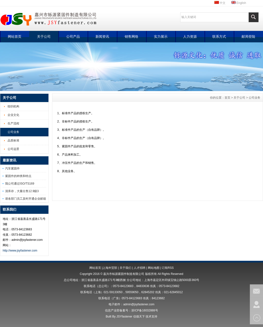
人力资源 (190, 36)
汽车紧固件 (12, 168)
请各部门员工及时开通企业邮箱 (25, 198)
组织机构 (13, 106)
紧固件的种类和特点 (18, 176)
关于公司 (44, 36)
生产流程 (13, 123)
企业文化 (13, 115)
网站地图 (154, 268)
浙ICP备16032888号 (144, 310)
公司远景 (13, 149)
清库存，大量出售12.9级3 (22, 191)
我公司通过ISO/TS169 (19, 183)
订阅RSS (168, 268)
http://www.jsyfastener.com (20, 250)
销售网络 (131, 36)
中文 (219, 3)
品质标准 (13, 140)
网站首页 (14, 36)
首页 (227, 97)
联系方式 (219, 36)
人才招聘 (139, 268)
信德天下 (139, 316)
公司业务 (13, 132)
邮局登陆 (248, 36)
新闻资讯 (102, 36)
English (238, 3)
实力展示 (161, 36)
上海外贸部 (110, 268)
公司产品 (73, 36)
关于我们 (125, 268)
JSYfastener (124, 316)
